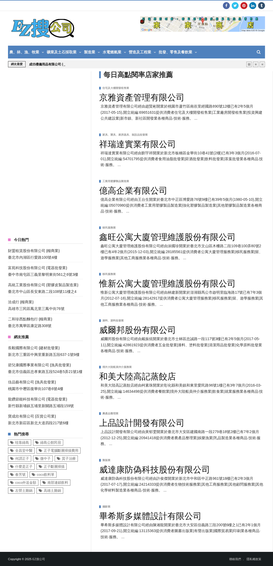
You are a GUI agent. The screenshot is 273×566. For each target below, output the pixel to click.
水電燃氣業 (112, 52)
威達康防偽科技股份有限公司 (154, 468)
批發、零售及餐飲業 (175, 52)
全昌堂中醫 (24, 451)
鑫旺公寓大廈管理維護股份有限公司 (167, 236)
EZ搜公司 (38, 559)
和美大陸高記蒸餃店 (137, 375)
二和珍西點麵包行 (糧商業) (30, 318)
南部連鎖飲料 (57, 483)
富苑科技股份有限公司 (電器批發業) (37, 267)
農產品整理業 (110, 413)
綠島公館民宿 (50, 443)
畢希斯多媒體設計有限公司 (150, 515)
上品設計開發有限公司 (141, 421)
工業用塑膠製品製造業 (115, 181)
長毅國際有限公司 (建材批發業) (33, 347)
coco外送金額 (25, 483)
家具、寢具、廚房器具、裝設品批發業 (125, 134)
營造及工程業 (140, 52)
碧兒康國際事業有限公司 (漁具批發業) (39, 364)
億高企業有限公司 (133, 189)
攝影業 (106, 506)
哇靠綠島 (22, 443)
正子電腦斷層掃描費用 (61, 451)
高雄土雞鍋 (52, 491)
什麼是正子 (24, 467)
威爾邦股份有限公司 (137, 329)
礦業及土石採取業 (62, 52)
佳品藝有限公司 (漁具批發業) (32, 381)
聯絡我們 (235, 559)
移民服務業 (109, 227)
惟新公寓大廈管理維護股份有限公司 (167, 282)
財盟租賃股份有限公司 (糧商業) (33, 250)
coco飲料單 (45, 475)
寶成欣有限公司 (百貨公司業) (32, 416)
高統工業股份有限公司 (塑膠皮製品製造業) (43, 284)
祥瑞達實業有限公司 (137, 143)
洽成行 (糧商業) (20, 301)
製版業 (106, 460)
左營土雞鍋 (24, 491)
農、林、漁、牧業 (24, 52)
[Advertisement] (48, 151)
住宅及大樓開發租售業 (115, 88)
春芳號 (20, 475)
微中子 (45, 459)
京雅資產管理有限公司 (141, 96)
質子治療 (69, 459)
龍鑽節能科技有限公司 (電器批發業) (37, 399)
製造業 (89, 52)
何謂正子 (22, 459)
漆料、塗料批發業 (113, 320)
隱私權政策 (254, 559)
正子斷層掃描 (54, 467)
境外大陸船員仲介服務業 (117, 366)
